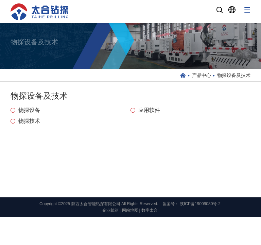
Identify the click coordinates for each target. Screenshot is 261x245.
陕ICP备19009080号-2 (200, 203)
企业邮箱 (110, 210)
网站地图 (130, 210)
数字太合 (149, 210)
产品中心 (201, 75)
